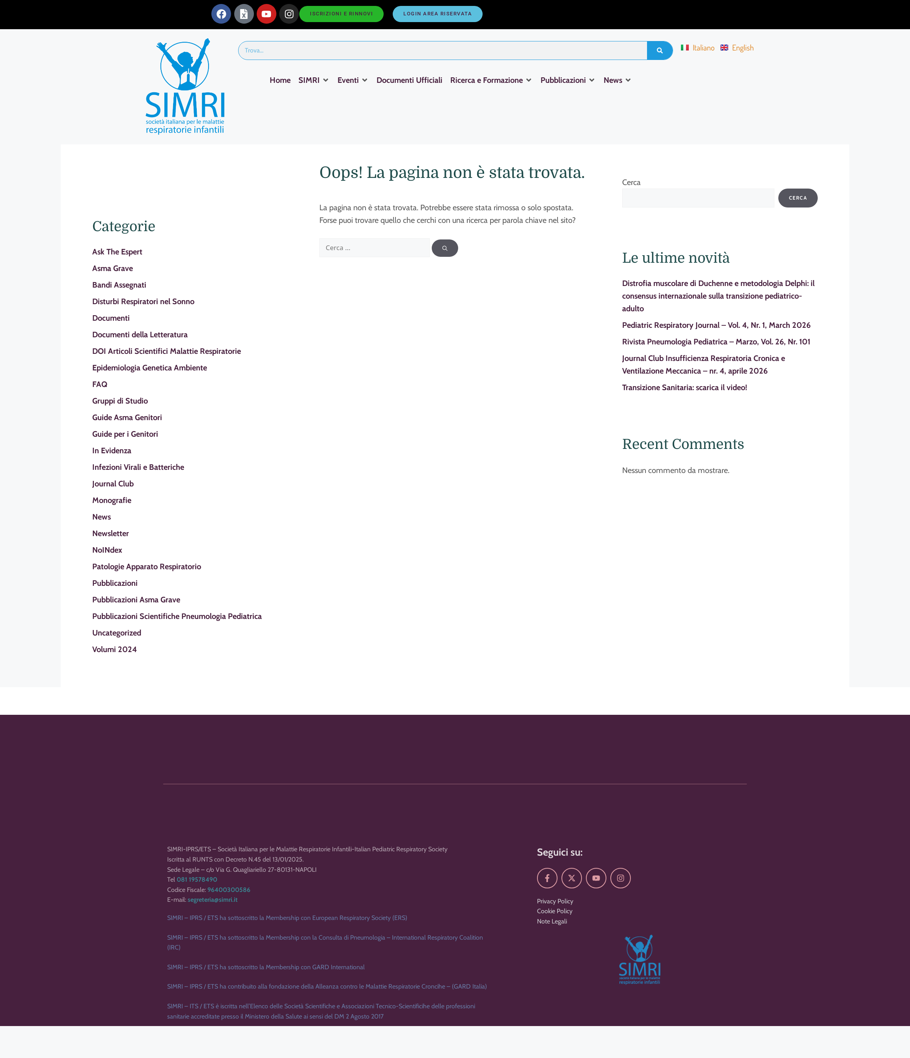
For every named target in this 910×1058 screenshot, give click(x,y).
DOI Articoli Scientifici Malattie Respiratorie (166, 351)
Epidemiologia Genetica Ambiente (149, 367)
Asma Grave (112, 268)
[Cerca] (445, 248)
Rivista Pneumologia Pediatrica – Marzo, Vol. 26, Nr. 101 (716, 341)
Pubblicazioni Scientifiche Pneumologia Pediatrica (177, 616)
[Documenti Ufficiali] (409, 80)
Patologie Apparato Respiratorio (146, 566)
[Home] (280, 80)
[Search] (660, 50)
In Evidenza (111, 450)
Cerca (631, 182)
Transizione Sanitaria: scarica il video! (684, 387)
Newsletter (110, 533)
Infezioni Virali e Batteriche (138, 467)
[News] (618, 80)
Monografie (111, 500)
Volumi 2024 (114, 649)
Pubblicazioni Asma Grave (136, 599)
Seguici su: (560, 974)
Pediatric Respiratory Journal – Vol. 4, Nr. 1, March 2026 (716, 325)
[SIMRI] (314, 80)
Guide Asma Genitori (127, 417)
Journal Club (113, 483)
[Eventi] (353, 80)
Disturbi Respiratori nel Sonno (143, 301)
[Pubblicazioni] (568, 80)
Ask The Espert (117, 251)
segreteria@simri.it (213, 1022)
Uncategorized (116, 632)
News (101, 517)
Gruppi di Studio (120, 401)
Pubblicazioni (115, 583)
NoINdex (107, 550)
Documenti (111, 318)
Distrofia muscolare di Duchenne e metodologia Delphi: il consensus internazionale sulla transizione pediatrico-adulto (718, 296)
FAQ (99, 384)
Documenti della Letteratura (140, 334)
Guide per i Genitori (125, 434)
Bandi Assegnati (119, 285)
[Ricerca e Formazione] (491, 80)
